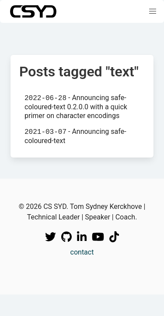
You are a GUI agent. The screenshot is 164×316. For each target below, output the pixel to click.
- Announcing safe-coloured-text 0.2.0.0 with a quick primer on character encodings (75, 106)
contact (82, 252)
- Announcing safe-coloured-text (75, 136)
